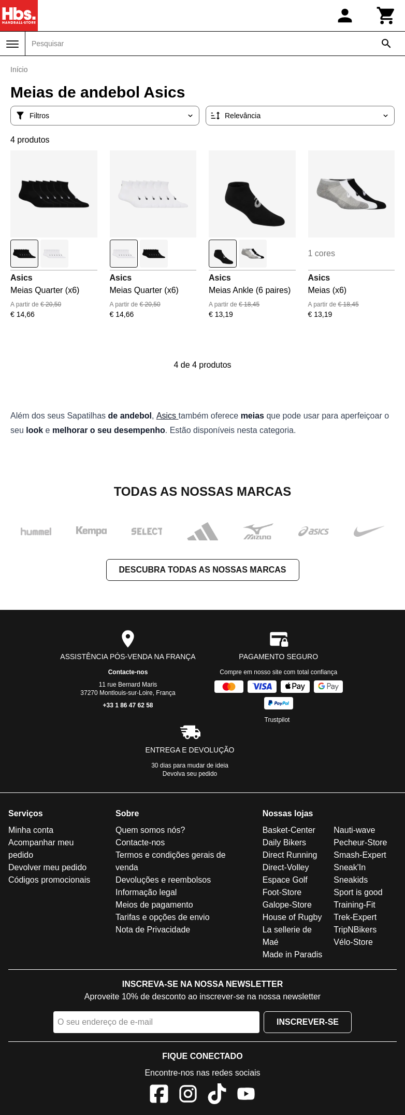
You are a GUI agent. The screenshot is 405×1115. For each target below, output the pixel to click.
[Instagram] (188, 1095)
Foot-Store (282, 892)
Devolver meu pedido (47, 867)
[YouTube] (246, 1095)
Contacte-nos (128, 672)
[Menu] (12, 44)
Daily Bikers (284, 842)
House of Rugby (292, 917)
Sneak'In (350, 867)
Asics (21, 277)
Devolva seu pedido (190, 773)
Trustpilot (277, 719)
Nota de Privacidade (152, 929)
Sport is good (358, 892)
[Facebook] (159, 1095)
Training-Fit (354, 904)
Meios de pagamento (154, 904)
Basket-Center (289, 830)
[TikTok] (217, 1095)
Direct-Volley (286, 867)
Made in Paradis (293, 954)
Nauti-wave (354, 830)
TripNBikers (355, 929)
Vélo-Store (353, 942)
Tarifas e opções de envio (162, 917)
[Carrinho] (386, 15)
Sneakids (351, 879)
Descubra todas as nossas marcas (202, 569)
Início (18, 69)
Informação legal (146, 892)
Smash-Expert (360, 855)
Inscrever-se (308, 1022)
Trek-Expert (355, 917)
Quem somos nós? (150, 830)
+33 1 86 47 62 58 (128, 705)
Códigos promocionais (49, 879)
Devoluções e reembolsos (163, 879)
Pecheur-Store (360, 842)
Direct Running (290, 855)
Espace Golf (285, 879)
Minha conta (30, 830)
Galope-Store (287, 904)
